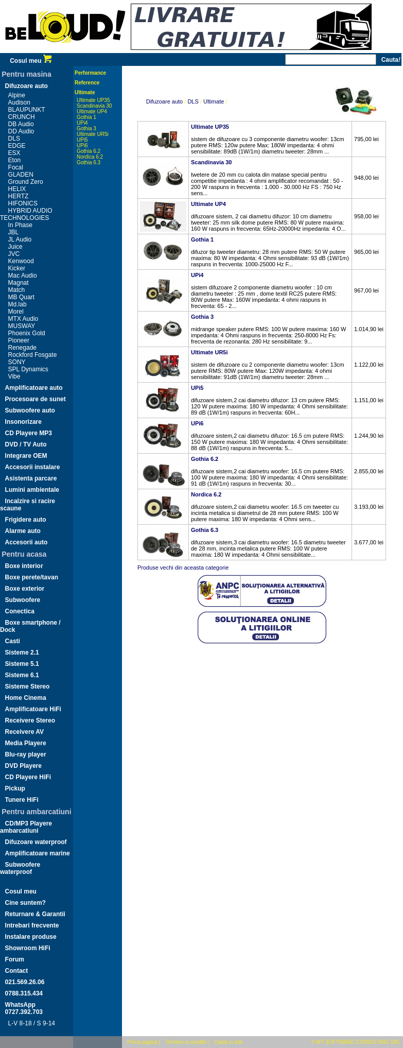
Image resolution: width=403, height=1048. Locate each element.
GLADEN (20, 174)
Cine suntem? (25, 902)
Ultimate (85, 92)
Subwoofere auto (30, 410)
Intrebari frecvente (32, 925)
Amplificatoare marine (37, 853)
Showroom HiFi (27, 948)
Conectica (19, 611)
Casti (12, 641)
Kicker (16, 268)
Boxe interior (24, 566)
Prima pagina (142, 1042)
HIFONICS (23, 203)
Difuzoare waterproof (36, 842)
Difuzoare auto (26, 86)
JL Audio (20, 239)
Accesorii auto (26, 542)
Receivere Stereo (30, 720)
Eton (14, 160)
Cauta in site (228, 1042)
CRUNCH (21, 117)
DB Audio (21, 124)
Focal (15, 167)
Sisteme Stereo (27, 686)
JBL (13, 232)
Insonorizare (23, 421)
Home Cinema (25, 697)
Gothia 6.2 (88, 151)
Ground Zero (25, 181)
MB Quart (21, 297)
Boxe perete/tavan (31, 577)
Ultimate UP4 (92, 111)
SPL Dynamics (28, 369)
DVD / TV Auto (26, 444)
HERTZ (18, 196)
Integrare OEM (26, 455)
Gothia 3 (86, 128)
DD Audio (21, 131)
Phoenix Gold (26, 333)
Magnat (18, 282)
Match (16, 290)
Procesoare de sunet (35, 399)
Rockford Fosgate (32, 354)
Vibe (14, 376)
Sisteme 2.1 (22, 652)
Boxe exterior (25, 588)
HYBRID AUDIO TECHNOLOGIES (26, 214)
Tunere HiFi (22, 799)
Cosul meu (30, 60)
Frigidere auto (25, 519)
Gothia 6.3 (88, 162)
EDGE (17, 145)
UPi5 (82, 140)
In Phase (20, 225)
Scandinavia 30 (94, 106)
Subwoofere (23, 600)
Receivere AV (24, 731)
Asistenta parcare (31, 478)
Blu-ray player (25, 754)
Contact (16, 970)
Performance (90, 73)
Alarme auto (23, 531)
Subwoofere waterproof (20, 868)
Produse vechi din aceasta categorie (183, 567)
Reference (87, 82)
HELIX (17, 189)
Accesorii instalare (32, 467)
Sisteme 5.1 (22, 663)
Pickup (15, 788)
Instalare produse (31, 936)
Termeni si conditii (185, 1042)
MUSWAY (22, 326)
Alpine (16, 95)
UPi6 (82, 145)
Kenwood (21, 261)
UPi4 (82, 123)
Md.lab (17, 304)
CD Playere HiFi (28, 777)
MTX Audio (23, 318)
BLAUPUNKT (26, 109)
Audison (19, 102)
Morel (16, 311)
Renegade (22, 347)
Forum (14, 959)
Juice (15, 246)
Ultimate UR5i (93, 134)
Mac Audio (22, 275)
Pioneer (18, 340)
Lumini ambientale (32, 489)
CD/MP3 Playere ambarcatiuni (26, 827)
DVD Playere (23, 765)
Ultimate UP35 (93, 100)
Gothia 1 (86, 117)
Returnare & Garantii (35, 914)
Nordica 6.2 (90, 157)
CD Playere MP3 (28, 433)
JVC (14, 253)
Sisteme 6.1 (22, 675)
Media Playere (25, 743)
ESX (14, 153)
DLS (14, 138)
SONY (17, 362)
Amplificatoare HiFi (33, 709)
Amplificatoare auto (34, 387)
